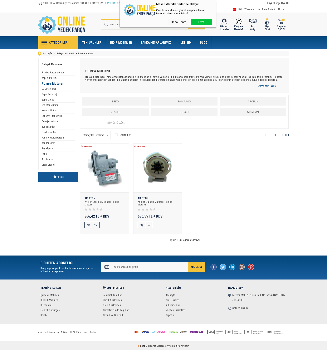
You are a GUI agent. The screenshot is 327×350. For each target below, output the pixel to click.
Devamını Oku (267, 86)
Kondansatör (48, 143)
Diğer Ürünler (48, 164)
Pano (44, 153)
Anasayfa (170, 294)
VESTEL (115, 112)
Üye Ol (285, 3)
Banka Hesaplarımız (156, 42)
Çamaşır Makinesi (49, 294)
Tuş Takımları (48, 126)
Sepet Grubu (48, 99)
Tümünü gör (116, 123)
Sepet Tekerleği (50, 94)
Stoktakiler (123, 134)
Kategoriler (58, 42)
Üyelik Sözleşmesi (112, 299)
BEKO (115, 101)
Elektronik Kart (49, 132)
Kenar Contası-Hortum (53, 137)
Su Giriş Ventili (49, 88)
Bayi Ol (271, 3)
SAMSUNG (184, 101)
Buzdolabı (46, 304)
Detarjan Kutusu (50, 121)
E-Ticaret (151, 344)
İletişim (185, 42)
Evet (201, 22)
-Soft (142, 344)
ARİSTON (253, 112)
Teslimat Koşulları (112, 294)
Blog (204, 42)
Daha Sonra (178, 22)
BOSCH (184, 112)
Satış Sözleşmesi (112, 304)
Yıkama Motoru (49, 110)
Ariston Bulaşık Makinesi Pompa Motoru (101, 203)
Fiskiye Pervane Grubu (53, 72)
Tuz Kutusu (47, 159)
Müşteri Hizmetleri (175, 309)
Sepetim (170, 314)
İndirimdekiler (121, 42)
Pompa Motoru (52, 84)
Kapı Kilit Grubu (49, 78)
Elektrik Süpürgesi (50, 309)
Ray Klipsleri (48, 148)
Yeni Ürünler (92, 42)
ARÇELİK (253, 101)
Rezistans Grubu (50, 105)
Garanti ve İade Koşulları (116, 309)
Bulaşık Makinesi (52, 64)
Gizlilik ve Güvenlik (113, 314)
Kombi (43, 314)
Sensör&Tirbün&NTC (52, 116)
